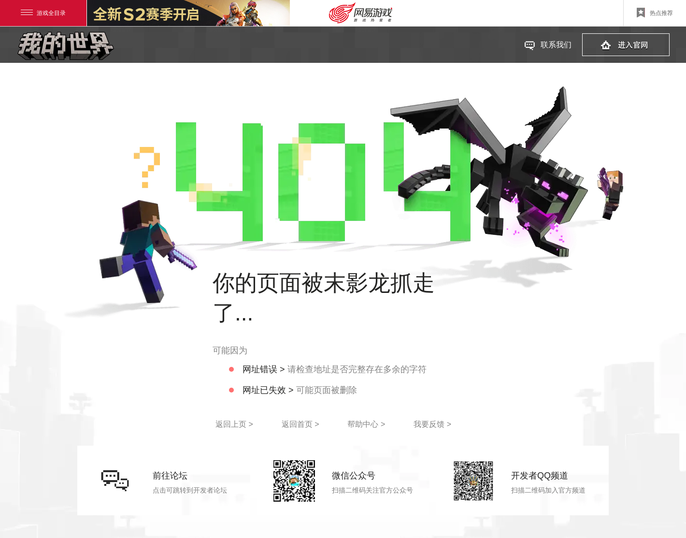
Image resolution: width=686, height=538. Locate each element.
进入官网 (626, 44)
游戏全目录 (43, 13)
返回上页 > (234, 424)
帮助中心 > (366, 424)
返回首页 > (300, 424)
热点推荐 (655, 12)
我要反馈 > (432, 424)
